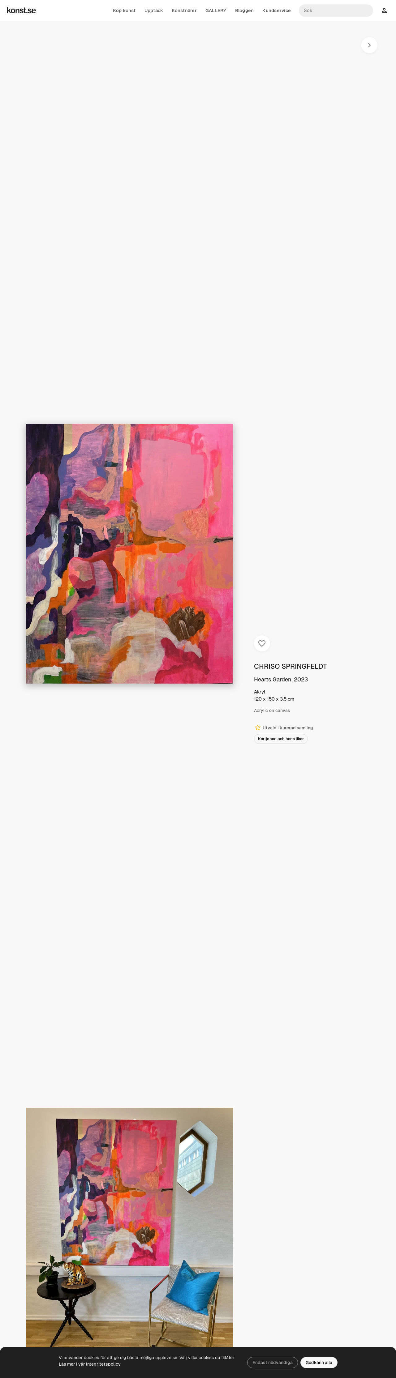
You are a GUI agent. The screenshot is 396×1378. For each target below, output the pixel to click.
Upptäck (153, 10)
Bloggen (244, 10)
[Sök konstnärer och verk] (336, 10)
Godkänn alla (319, 1362)
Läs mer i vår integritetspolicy (90, 1364)
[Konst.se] (21, 10)
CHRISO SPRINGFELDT (290, 666)
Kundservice (276, 10)
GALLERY (215, 10)
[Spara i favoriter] (262, 643)
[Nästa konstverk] (369, 45)
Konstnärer (184, 10)
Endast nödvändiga (272, 1362)
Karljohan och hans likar (281, 738)
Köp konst (124, 10)
